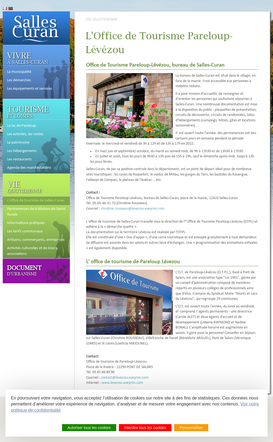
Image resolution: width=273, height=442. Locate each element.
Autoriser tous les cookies (89, 427)
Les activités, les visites (25, 134)
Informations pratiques (26, 223)
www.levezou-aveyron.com (122, 383)
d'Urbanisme (24, 270)
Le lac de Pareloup (21, 126)
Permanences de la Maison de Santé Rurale (36, 212)
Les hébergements (22, 151)
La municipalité (19, 72)
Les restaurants (19, 159)
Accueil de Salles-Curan (36, 28)
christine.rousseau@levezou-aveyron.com (132, 209)
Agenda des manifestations (29, 168)
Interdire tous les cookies (145, 427)
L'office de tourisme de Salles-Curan (35, 201)
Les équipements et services (29, 89)
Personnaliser (191, 427)
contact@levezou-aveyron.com (124, 378)
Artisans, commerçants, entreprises (35, 240)
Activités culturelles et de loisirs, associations (32, 251)
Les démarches (19, 80)
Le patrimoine (18, 143)
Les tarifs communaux (25, 231)
